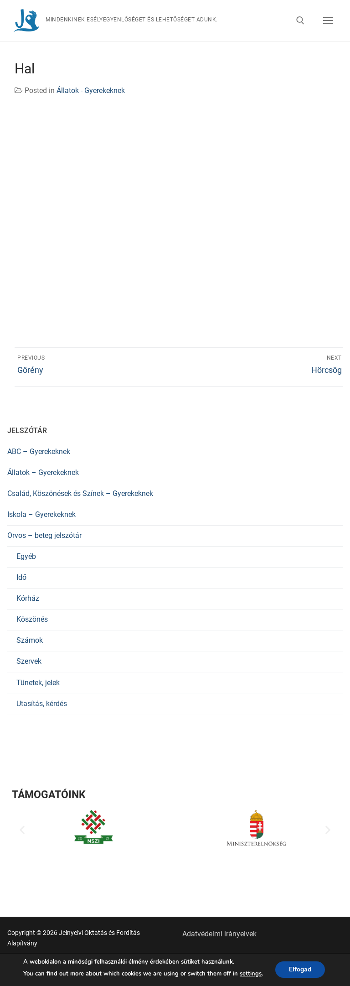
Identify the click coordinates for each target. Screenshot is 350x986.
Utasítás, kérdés (41, 703)
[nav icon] (328, 20)
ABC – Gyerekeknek (38, 451)
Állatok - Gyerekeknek (91, 90)
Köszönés (32, 619)
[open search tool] (300, 20)
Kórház (27, 598)
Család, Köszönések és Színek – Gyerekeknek (80, 493)
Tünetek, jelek (38, 682)
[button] (22, 829)
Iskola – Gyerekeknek (41, 514)
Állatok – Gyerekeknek (43, 472)
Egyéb (26, 556)
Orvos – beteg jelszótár (44, 535)
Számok (29, 640)
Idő (21, 577)
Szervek (28, 661)
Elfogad (300, 969)
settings (251, 974)
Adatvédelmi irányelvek (219, 933)
